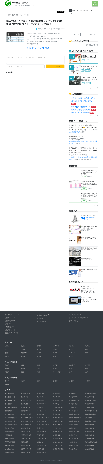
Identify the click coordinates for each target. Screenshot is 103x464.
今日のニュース (10, 318)
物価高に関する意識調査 (82, 112)
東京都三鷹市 (73, 404)
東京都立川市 (57, 397)
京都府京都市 (57, 438)
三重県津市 (8, 435)
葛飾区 (87, 346)
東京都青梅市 (41, 393)
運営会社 (40, 318)
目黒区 (71, 356)
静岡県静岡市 (57, 435)
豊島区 (87, 353)
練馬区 (23, 356)
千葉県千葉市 (73, 407)
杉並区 (87, 349)
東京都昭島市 (9, 393)
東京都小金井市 (90, 393)
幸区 (38, 381)
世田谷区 (24, 353)
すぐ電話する (74, 34)
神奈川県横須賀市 (43, 425)
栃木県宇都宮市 (26, 414)
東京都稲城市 (25, 393)
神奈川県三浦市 (90, 421)
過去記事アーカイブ (11, 333)
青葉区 (7, 365)
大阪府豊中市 (41, 442)
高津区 (55, 381)
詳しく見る (93, 34)
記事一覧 (15, 15)
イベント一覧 (94, 88)
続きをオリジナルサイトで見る (38, 48)
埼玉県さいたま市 (91, 411)
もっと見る (94, 205)
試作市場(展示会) (74, 132)
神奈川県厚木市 (74, 414)
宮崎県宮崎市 (89, 449)
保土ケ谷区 (57, 372)
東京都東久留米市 (59, 400)
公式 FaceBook (43, 315)
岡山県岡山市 (41, 445)
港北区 (23, 368)
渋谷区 (55, 349)
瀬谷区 (55, 368)
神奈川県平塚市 (58, 421)
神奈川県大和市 (26, 425)
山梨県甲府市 (9, 438)
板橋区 (39, 346)
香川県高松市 (89, 445)
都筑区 (71, 368)
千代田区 (72, 353)
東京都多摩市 (73, 397)
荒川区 (23, 346)
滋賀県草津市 (73, 442)
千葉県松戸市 (25, 411)
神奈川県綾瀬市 (90, 414)
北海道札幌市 (57, 425)
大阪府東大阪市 (58, 442)
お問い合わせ (73, 321)
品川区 (39, 349)
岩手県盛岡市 (73, 425)
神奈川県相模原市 (75, 418)
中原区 (87, 381)
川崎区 (23, 381)
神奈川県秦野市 (42, 421)
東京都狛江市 (41, 397)
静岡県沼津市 (73, 435)
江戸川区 (56, 346)
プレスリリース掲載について (79, 318)
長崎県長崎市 (9, 452)
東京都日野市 (9, 404)
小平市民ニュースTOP (12, 315)
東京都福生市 (41, 404)
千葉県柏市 (40, 407)
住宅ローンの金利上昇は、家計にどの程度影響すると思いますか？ (84, 101)
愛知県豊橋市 (57, 431)
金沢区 (87, 365)
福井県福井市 (73, 428)
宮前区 (7, 384)
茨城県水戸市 (57, 414)
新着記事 (8, 324)
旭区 (22, 365)
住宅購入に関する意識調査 (83, 110)
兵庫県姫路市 (41, 438)
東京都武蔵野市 (90, 404)
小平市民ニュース (20, 3)
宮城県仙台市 (41, 428)
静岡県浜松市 (89, 435)
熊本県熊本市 (73, 449)
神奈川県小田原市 (43, 418)
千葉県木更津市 (58, 407)
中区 (22, 372)
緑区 (70, 372)
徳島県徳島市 (9, 449)
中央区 (55, 353)
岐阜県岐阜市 (89, 431)
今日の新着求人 (10, 321)
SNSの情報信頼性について (83, 107)
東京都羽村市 (41, 400)
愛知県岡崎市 (41, 431)
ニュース (22, 15)
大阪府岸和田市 (10, 442)
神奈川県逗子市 (10, 421)
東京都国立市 (73, 393)
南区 (86, 372)
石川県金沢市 (89, 428)
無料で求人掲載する (92, 45)
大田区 (71, 346)
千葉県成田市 (89, 407)
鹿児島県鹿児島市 (59, 449)
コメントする (55, 66)
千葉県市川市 (25, 407)
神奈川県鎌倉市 (58, 418)
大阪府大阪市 (89, 438)
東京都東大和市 (90, 400)
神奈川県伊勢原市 (11, 418)
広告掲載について (75, 315)
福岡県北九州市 (26, 449)
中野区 (7, 356)
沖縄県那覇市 (41, 452)
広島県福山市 (25, 445)
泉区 (38, 365)
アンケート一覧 (93, 115)
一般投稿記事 (9, 327)
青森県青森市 (9, 428)
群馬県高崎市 (41, 414)
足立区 (7, 346)
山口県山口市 (57, 445)
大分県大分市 (25, 452)
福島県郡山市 (25, 428)
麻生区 (7, 381)
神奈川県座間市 (90, 418)
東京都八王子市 (26, 400)
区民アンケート (10, 330)
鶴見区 (87, 368)
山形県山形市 (57, 428)
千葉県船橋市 (9, 411)
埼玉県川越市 (57, 411)
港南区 (7, 368)
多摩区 (71, 381)
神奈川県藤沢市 (74, 421)
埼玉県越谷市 (73, 411)
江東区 (23, 349)
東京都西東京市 (10, 400)
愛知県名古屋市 (74, 431)
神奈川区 (72, 365)
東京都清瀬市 (57, 393)
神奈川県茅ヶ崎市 (27, 421)
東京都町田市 (57, 404)
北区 (6, 349)
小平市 (8, 15)
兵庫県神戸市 (25, 438)
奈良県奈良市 (73, 438)
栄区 (38, 368)
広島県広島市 (9, 445)
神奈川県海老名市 (27, 418)
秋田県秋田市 (89, 425)
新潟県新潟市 (9, 431)
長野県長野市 (41, 435)
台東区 (39, 353)
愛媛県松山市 (73, 445)
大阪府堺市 (24, 442)
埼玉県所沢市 (9, 414)
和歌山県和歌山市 (91, 442)
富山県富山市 (25, 431)
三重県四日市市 (26, 435)
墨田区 (7, 353)
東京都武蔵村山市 (11, 407)
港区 (54, 356)
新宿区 (71, 349)
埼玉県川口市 (41, 411)
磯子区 (55, 365)
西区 (38, 372)
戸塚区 (7, 372)
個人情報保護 (41, 321)
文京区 (39, 356)
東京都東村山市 (74, 400)
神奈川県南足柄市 (11, 425)
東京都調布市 (89, 397)
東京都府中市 (25, 404)
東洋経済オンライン (43, 29)
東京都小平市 (25, 397)
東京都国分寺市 (10, 397)
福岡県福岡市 (41, 449)
